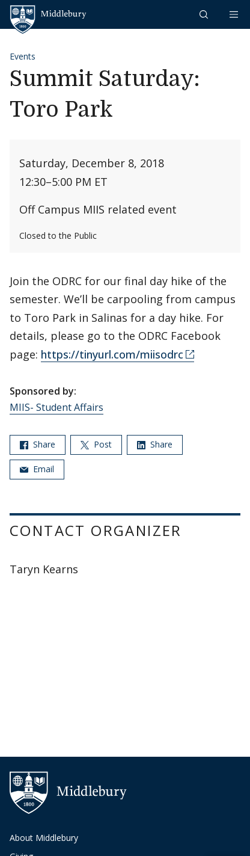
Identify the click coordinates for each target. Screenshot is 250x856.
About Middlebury (44, 837)
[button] (205, 14)
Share (37, 444)
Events (22, 56)
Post (96, 444)
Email (37, 469)
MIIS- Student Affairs (56, 407)
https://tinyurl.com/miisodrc (112, 354)
